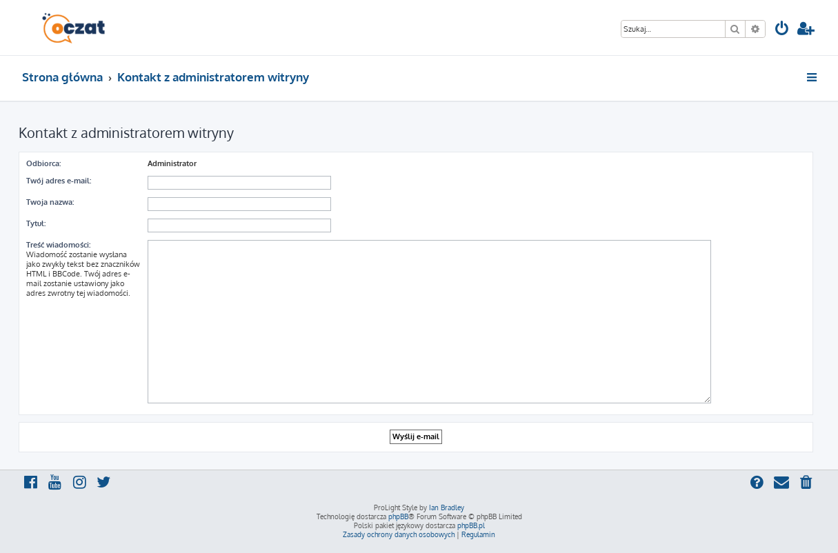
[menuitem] (782, 30)
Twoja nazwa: (50, 202)
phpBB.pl (471, 525)
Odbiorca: (43, 163)
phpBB (398, 516)
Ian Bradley (446, 507)
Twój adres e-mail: (58, 180)
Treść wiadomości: (58, 245)
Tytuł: (36, 223)
